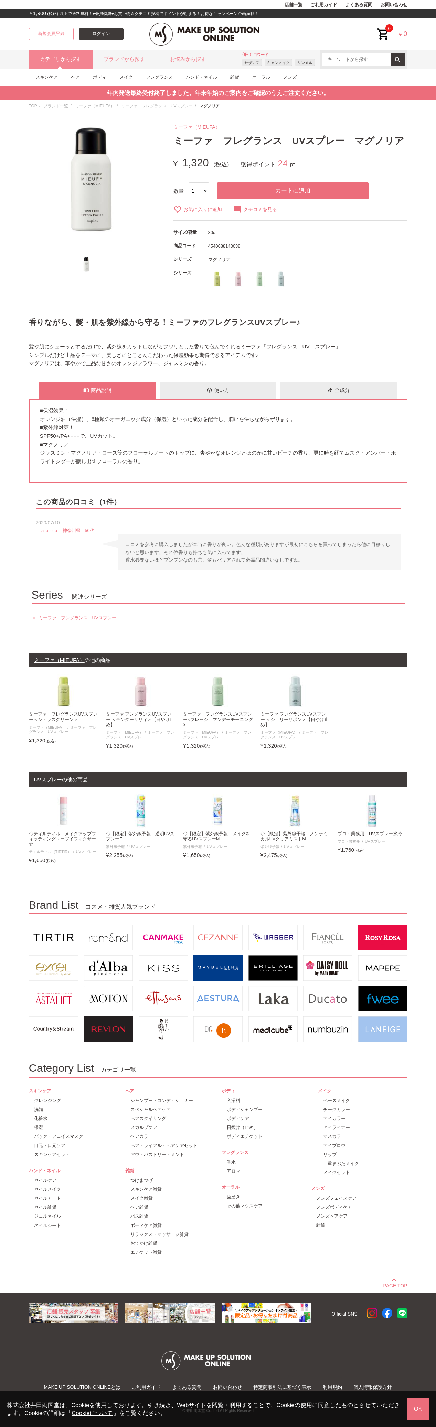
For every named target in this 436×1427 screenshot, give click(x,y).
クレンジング (47, 1100)
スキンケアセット (52, 1154)
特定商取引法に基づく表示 (282, 1387)
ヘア (75, 77)
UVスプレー (86, 852)
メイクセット (336, 1172)
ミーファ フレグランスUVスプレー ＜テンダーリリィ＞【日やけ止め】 (140, 719)
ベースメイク (336, 1100)
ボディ (99, 77)
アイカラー (334, 1118)
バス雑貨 (139, 1216)
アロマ (233, 1171)
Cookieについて (92, 1413)
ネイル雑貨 (45, 1207)
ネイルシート (47, 1225)
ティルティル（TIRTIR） (50, 852)
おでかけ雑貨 (143, 1243)
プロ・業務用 (349, 841)
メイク (126, 77)
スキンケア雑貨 (146, 1189)
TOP (33, 106)
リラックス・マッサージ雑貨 (159, 1234)
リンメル (304, 63)
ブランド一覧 (55, 106)
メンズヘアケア (332, 1216)
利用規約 (332, 1387)
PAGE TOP (395, 1284)
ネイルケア (45, 1180)
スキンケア (46, 77)
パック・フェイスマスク (58, 1136)
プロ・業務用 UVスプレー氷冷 (370, 833)
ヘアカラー (141, 1136)
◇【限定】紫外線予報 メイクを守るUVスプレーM (216, 836)
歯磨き (233, 1196)
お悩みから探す (188, 59)
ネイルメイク (47, 1189)
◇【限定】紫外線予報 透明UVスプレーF (140, 836)
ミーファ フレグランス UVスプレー (157, 106)
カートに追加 (292, 190)
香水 (231, 1162)
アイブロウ (334, 1145)
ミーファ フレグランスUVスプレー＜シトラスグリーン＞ (63, 717)
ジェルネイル (47, 1216)
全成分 (338, 390)
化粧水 (40, 1118)
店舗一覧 (293, 4)
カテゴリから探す (60, 59)
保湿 (38, 1127)
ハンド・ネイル (201, 77)
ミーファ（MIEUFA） (95, 106)
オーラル (261, 77)
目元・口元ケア (49, 1145)
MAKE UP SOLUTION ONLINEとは (82, 1387)
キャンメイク (278, 63)
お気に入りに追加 (197, 209)
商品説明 (97, 390)
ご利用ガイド (323, 4)
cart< (383, 28)
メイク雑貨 (141, 1198)
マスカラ (332, 1136)
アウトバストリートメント (157, 1154)
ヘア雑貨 (139, 1207)
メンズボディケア (334, 1207)
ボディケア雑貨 (146, 1225)
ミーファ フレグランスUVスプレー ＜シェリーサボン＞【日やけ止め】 (294, 719)
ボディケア (238, 1118)
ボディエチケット (245, 1136)
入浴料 (233, 1100)
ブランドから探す (124, 59)
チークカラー (336, 1109)
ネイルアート (47, 1198)
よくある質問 (358, 4)
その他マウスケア (245, 1205)
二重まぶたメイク (341, 1163)
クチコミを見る (255, 209)
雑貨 (234, 77)
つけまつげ (141, 1180)
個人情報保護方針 (372, 1387)
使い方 (218, 390)
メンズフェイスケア (336, 1198)
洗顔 (38, 1109)
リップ (330, 1154)
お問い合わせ (394, 4)
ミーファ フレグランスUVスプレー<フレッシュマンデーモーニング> (218, 719)
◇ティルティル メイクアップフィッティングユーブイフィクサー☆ (62, 839)
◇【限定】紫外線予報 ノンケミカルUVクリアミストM (294, 836)
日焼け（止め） (242, 1127)
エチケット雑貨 (146, 1252)
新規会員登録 (51, 33)
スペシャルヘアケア (150, 1109)
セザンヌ (251, 63)
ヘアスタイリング (148, 1118)
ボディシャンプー (245, 1109)
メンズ (290, 77)
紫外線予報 (115, 847)
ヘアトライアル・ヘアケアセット (164, 1145)
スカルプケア (143, 1127)
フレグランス (159, 77)
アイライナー (336, 1127)
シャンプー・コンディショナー (161, 1100)
